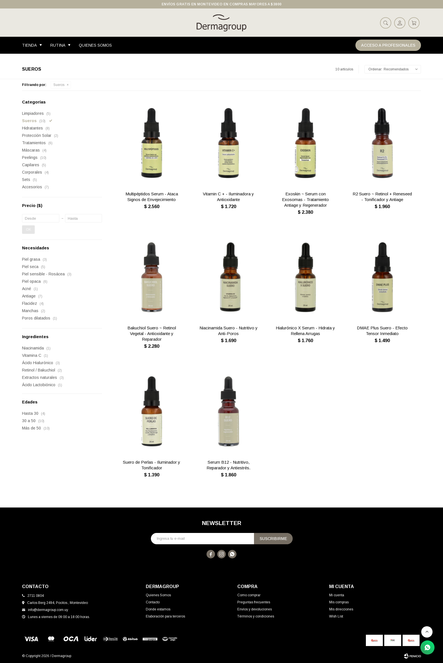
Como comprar (248, 595)
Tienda (29, 45)
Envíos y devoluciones (254, 609)
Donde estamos (158, 609)
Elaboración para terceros (165, 616)
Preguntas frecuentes (253, 602)
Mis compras (339, 602)
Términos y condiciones (255, 616)
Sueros (58, 85)
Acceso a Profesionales (388, 45)
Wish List (336, 616)
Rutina (57, 45)
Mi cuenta (336, 595)
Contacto (153, 602)
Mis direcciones (341, 609)
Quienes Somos (95, 45)
